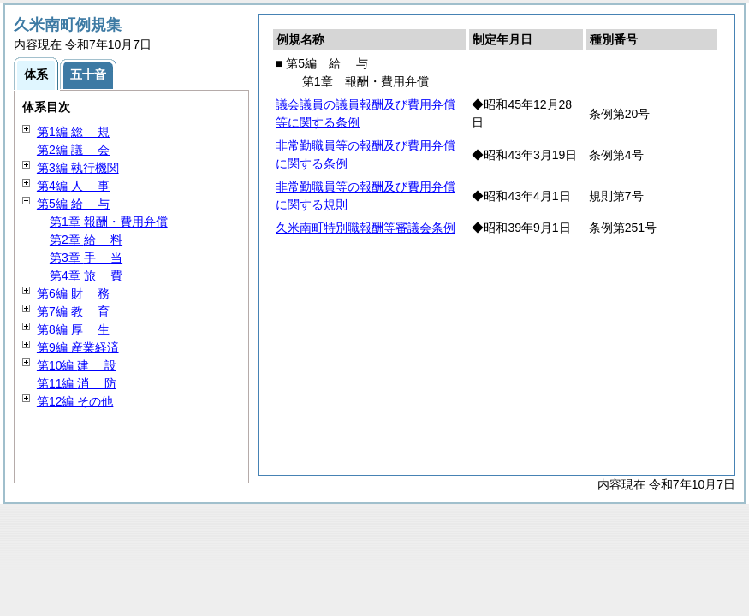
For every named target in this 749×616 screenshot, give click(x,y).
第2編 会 (73, 150)
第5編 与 (73, 203)
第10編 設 (76, 365)
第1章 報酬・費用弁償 (109, 221)
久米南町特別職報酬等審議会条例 (365, 227)
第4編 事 (73, 185)
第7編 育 (73, 311)
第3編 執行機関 (78, 168)
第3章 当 (86, 257)
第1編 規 (73, 132)
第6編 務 (73, 293)
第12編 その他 (75, 401)
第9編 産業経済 (78, 347)
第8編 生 (73, 329)
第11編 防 (76, 383)
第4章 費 (86, 275)
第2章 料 (86, 239)
